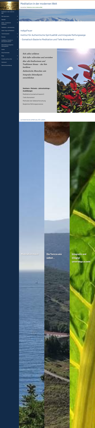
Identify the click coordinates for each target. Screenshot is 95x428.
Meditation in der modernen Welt (34, 7)
